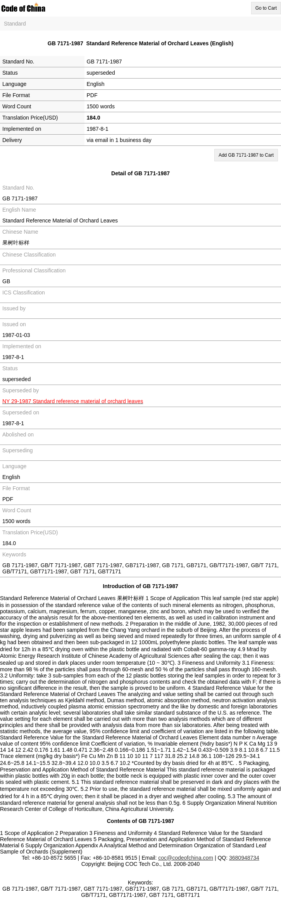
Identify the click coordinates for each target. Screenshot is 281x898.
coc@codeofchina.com (185, 858)
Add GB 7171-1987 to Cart (246, 155)
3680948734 (244, 858)
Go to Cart (266, 8)
